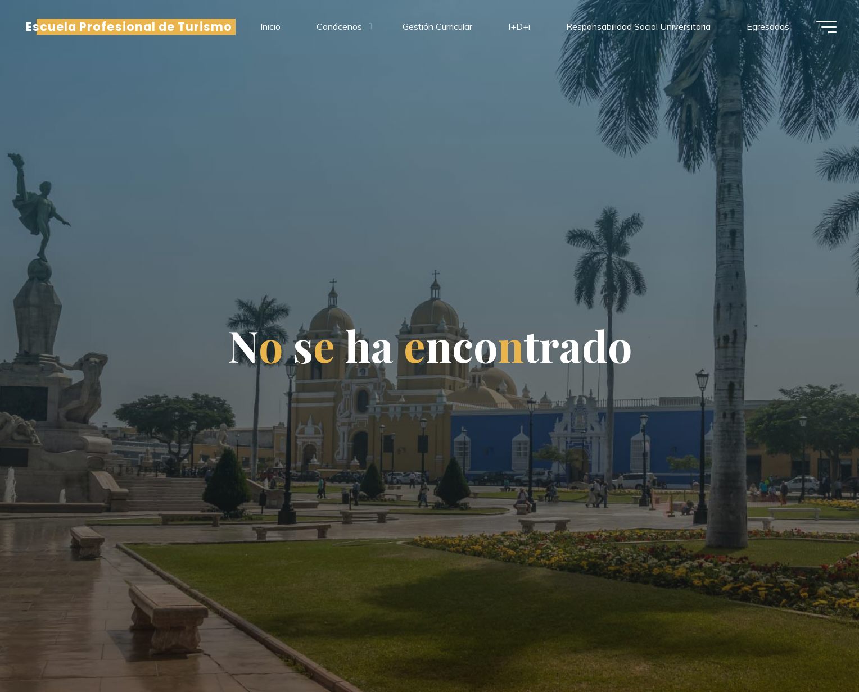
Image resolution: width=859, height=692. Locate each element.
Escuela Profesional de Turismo (129, 27)
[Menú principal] (826, 27)
